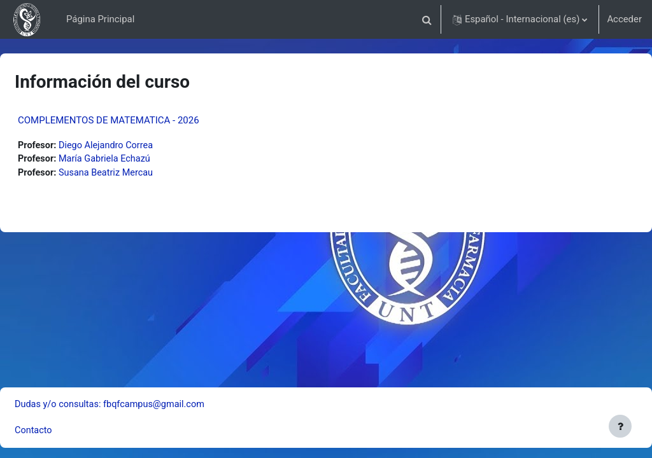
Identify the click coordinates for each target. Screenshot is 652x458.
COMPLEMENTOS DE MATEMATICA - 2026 (139, 120)
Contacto (64, 430)
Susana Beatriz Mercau (139, 173)
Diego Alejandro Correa (139, 145)
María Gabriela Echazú (137, 159)
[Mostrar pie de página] (620, 426)
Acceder (624, 19)
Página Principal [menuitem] (100, 19)
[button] (427, 19)
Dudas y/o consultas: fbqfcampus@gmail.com (143, 403)
